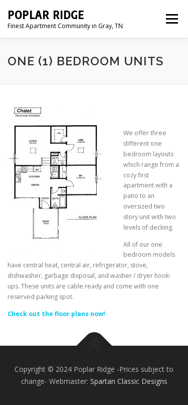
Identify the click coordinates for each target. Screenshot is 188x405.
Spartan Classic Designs (128, 381)
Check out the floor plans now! (56, 314)
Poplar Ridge (46, 15)
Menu (171, 19)
